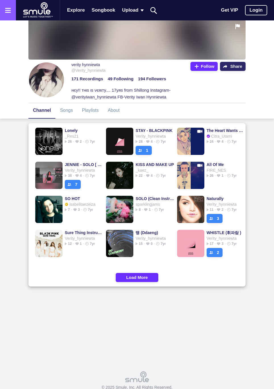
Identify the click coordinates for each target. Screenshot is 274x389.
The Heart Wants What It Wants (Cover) (226, 130)
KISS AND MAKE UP (155, 164)
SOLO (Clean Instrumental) (155, 198)
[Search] (153, 10)
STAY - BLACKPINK (154, 130)
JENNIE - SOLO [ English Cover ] (84, 164)
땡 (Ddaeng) (147, 232)
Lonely (71, 130)
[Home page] (38, 10)
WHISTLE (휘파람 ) (224, 232)
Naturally (215, 198)
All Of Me (215, 164)
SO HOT (72, 198)
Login (256, 10)
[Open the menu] (8, 10)
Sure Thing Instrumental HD (84, 232)
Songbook (103, 10)
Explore (76, 10)
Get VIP (229, 10)
